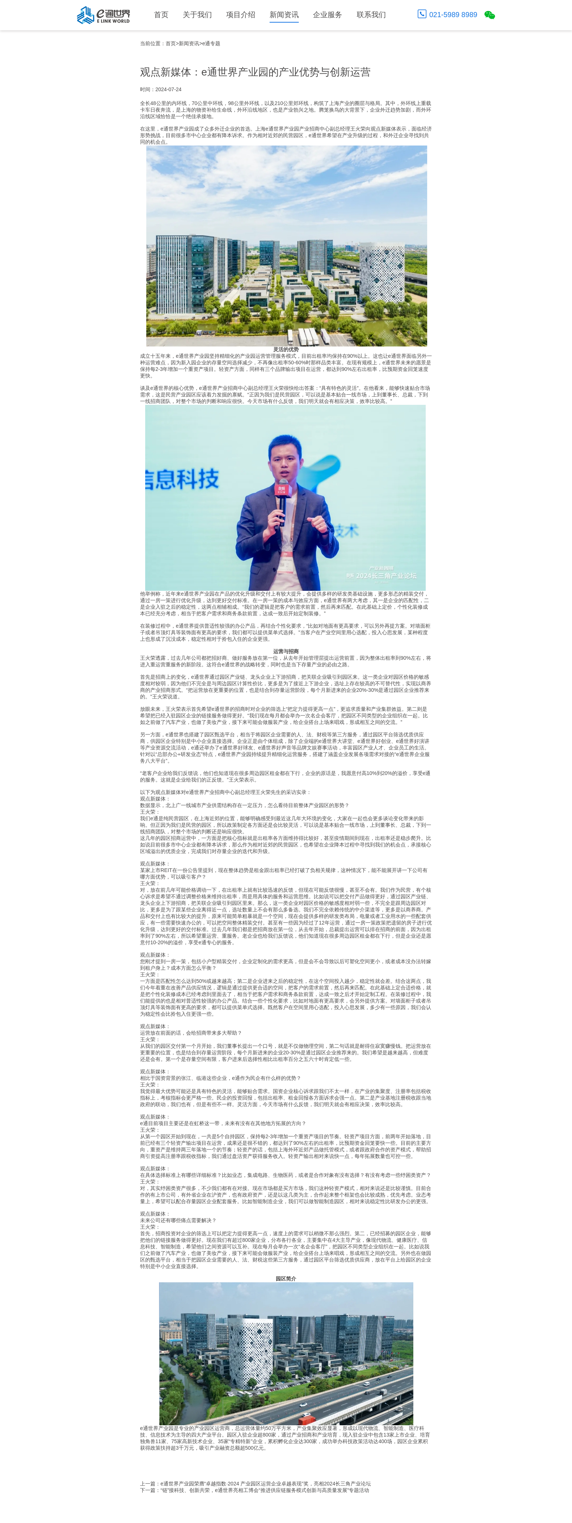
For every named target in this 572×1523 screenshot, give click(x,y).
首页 (161, 15)
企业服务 (327, 15)
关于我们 (197, 15)
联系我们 (371, 15)
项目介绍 (240, 15)
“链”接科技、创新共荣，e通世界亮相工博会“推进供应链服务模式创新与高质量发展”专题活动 (265, 1490)
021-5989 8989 (453, 15)
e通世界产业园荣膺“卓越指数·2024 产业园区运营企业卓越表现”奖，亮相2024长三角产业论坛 (266, 1484)
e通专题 (211, 43)
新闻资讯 (284, 15)
